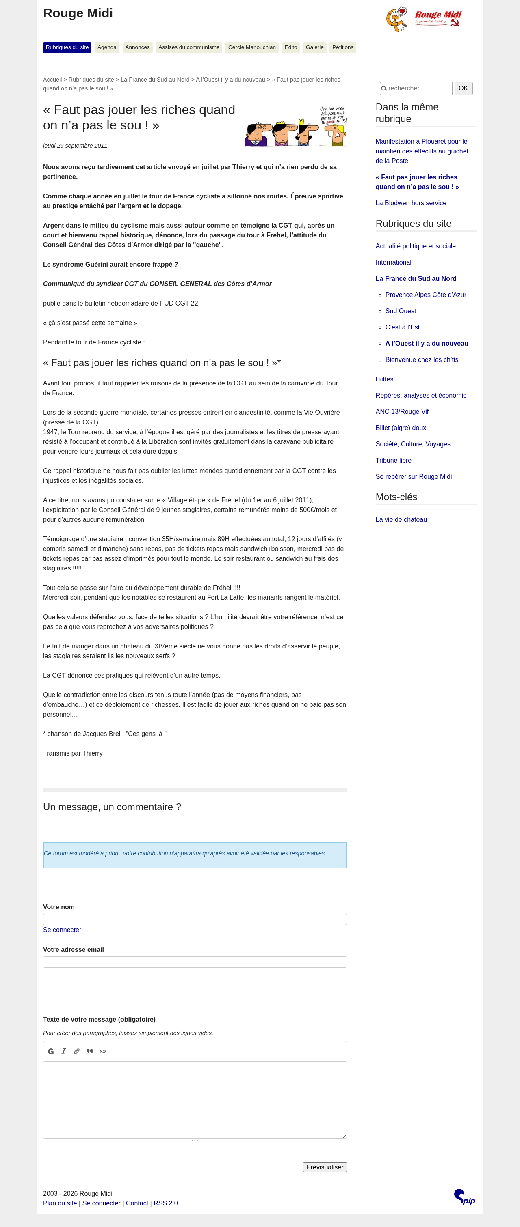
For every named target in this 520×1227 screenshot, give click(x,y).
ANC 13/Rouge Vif (402, 411)
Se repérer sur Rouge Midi (414, 476)
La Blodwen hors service (411, 203)
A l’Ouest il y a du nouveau (230, 79)
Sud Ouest (401, 311)
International (394, 262)
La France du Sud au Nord (155, 79)
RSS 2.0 (166, 1203)
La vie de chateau (401, 519)
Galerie (315, 47)
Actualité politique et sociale (416, 246)
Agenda (107, 47)
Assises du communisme (188, 47)
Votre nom (59, 907)
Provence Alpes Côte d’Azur (426, 294)
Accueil (52, 79)
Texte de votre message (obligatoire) (99, 1019)
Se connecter (62, 929)
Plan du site (60, 1203)
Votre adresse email (73, 949)
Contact (137, 1203)
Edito (291, 47)
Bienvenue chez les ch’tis (422, 359)
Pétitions (342, 47)
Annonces (137, 47)
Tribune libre (394, 460)
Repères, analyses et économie (421, 395)
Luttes (385, 379)
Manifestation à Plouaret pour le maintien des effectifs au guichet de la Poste (422, 151)
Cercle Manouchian (252, 47)
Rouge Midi (78, 13)
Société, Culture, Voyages (413, 444)
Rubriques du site (67, 47)
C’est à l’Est (403, 327)
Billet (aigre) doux (401, 427)
